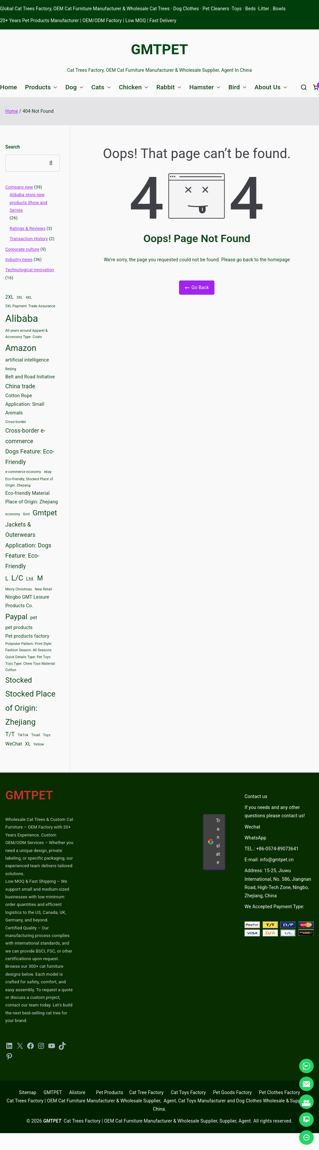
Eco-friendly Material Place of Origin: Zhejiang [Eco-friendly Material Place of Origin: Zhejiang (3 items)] (31, 497)
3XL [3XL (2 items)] (20, 297)
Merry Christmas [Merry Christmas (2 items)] (18, 589)
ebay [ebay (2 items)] (48, 472)
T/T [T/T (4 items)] (10, 734)
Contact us (256, 796)
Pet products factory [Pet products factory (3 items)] (27, 636)
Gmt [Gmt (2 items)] (26, 514)
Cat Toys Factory (188, 1092)
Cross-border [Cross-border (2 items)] (15, 422)
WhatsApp (255, 837)
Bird (237, 87)
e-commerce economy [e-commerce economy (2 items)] (23, 472)
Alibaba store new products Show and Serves (28, 202)
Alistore (77, 1092)
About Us (270, 87)
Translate (214, 841)
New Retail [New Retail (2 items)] (43, 589)
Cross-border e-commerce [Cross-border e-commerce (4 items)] (25, 436)
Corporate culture (22, 249)
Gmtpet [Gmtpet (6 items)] (44, 512)
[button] (54, 87)
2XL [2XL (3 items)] (9, 297)
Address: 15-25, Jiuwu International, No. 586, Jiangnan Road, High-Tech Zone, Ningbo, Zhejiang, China (278, 883)
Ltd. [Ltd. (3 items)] (30, 579)
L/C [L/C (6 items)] (17, 578)
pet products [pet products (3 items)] (18, 627)
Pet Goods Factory (232, 1092)
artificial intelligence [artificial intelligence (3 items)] (27, 360)
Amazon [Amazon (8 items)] (20, 348)
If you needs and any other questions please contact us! (275, 811)
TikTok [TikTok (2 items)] (23, 735)
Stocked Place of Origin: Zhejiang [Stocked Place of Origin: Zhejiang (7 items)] (30, 708)
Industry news (18, 259)
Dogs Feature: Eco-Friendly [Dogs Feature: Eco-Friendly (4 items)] (29, 456)
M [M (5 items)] (40, 578)
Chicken (133, 87)
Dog (74, 87)
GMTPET (159, 49)
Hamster (204, 87)
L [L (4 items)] (7, 578)
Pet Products (109, 1092)
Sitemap (27, 1092)
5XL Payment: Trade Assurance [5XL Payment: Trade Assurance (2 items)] (30, 306)
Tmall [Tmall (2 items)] (35, 735)
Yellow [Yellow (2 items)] (38, 744)
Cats (101, 87)
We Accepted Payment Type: (274, 906)
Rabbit (168, 87)
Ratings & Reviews (27, 228)
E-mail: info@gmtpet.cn (269, 859)
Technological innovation (29, 269)
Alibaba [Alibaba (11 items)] (21, 318)
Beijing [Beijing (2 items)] (10, 369)
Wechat (252, 827)
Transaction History (29, 238)
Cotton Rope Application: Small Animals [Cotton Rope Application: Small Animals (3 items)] (24, 404)
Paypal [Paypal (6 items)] (16, 616)
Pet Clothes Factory (279, 1092)
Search (12, 146)
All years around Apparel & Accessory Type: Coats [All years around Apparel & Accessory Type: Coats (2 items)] (26, 333)
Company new (19, 187)
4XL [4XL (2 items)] (28, 297)
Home (8, 87)
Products (41, 87)
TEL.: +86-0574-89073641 (271, 848)
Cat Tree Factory (146, 1092)
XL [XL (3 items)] (27, 744)
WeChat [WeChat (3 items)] (13, 744)
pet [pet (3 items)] (33, 617)
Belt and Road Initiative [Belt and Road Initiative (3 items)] (30, 377)
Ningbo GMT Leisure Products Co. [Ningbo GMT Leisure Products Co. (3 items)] (27, 601)
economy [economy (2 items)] (12, 514)
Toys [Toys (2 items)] (47, 735)
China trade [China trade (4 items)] (20, 386)
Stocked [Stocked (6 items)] (18, 680)
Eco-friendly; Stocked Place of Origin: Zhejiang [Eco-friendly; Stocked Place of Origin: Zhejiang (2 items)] (29, 482)
